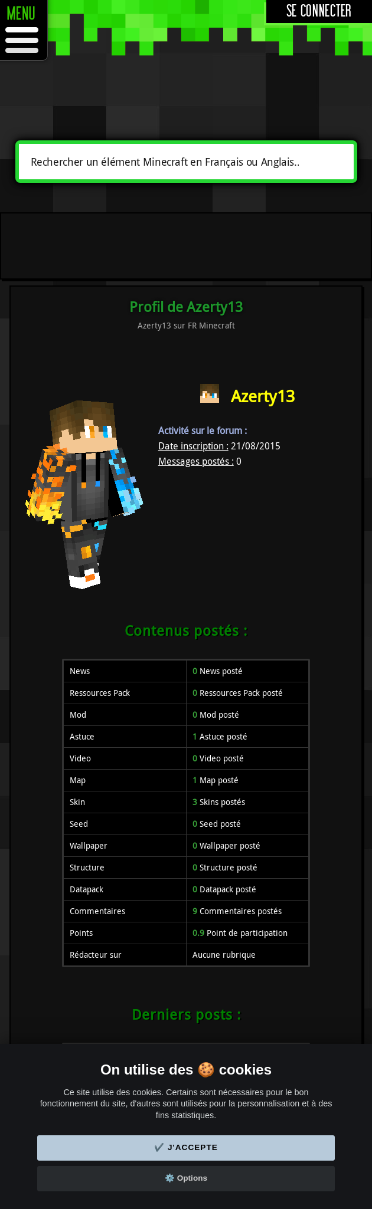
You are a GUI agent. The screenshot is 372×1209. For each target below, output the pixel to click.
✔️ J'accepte (186, 1147)
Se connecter (319, 11)
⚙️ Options (186, 1178)
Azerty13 (263, 396)
